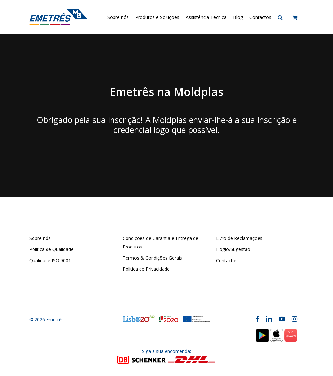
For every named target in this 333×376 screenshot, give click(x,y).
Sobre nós (40, 238)
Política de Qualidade (51, 249)
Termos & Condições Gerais (152, 258)
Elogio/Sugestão (233, 249)
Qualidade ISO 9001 (50, 260)
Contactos (227, 260)
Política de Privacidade (146, 269)
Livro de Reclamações (239, 238)
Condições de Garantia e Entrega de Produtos (160, 242)
